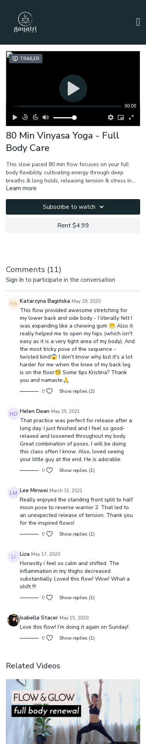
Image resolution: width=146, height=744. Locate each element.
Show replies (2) (77, 391)
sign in (15, 280)
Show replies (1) (77, 470)
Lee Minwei (34, 490)
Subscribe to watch (74, 207)
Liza (25, 554)
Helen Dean (34, 411)
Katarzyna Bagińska (45, 301)
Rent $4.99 (73, 225)
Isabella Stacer (39, 617)
